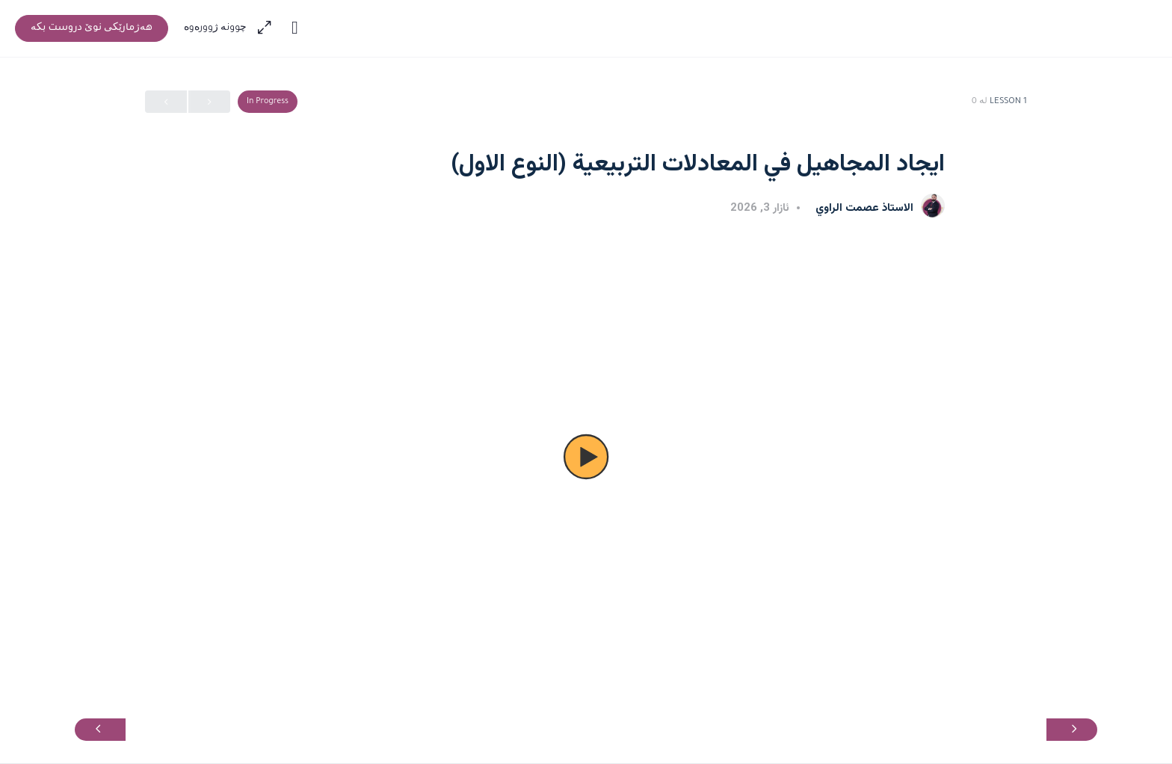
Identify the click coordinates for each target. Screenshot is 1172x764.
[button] (586, 457)
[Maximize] (268, 28)
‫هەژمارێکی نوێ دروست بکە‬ (91, 28)
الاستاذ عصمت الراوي (862, 208)
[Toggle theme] (294, 28)
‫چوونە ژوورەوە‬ (215, 28)
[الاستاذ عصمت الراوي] (933, 207)
